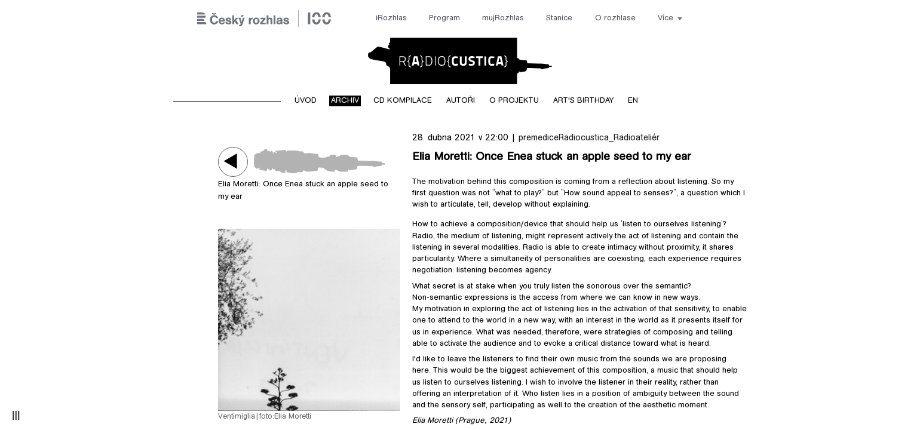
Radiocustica (460, 61)
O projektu (514, 101)
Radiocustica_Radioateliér (609, 138)
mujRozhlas (503, 18)
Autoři (460, 101)
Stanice (559, 18)
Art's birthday (583, 101)
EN (633, 101)
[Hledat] (709, 19)
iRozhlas (391, 18)
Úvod (306, 101)
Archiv (345, 101)
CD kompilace (402, 101)
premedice (539, 138)
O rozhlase (615, 18)
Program (444, 18)
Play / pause (233, 162)
